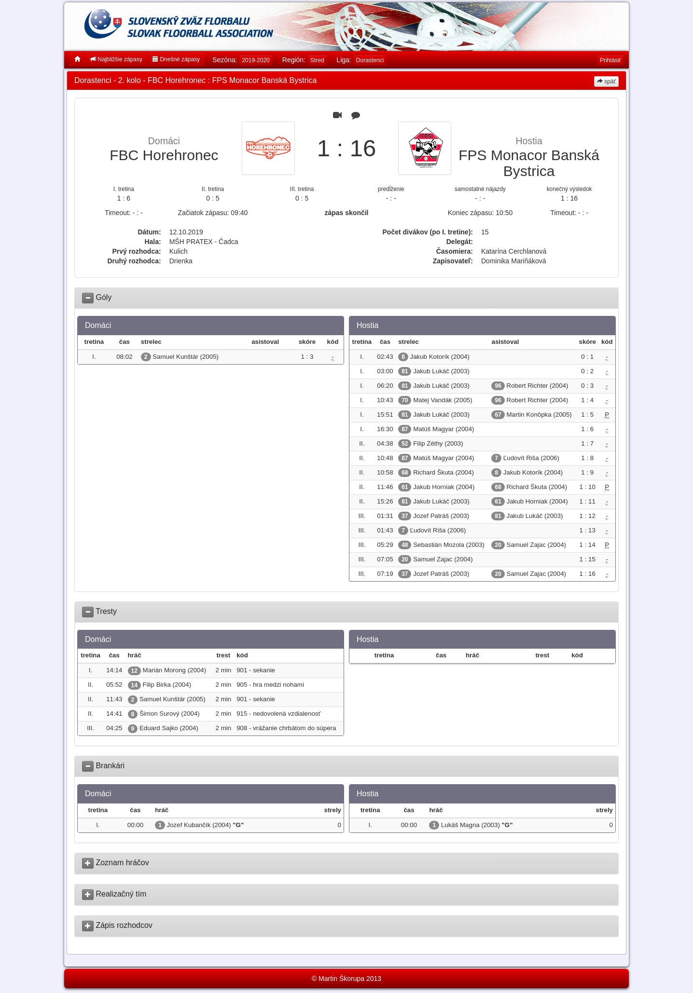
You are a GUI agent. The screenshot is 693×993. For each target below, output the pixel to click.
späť (606, 81)
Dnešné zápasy (176, 59)
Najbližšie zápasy (116, 59)
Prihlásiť (610, 60)
